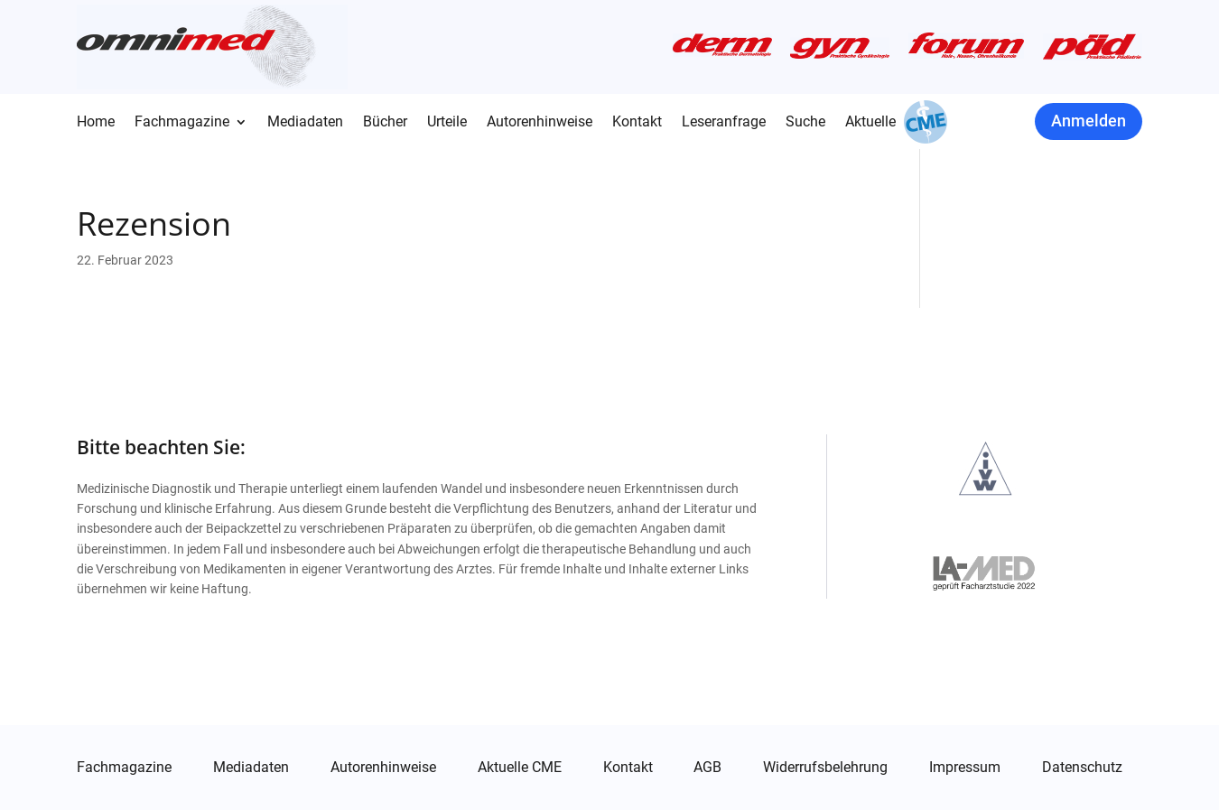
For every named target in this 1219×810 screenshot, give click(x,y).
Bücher (385, 123)
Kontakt (637, 123)
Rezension (154, 223)
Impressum (964, 767)
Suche (805, 123)
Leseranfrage (724, 123)
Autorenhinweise (539, 123)
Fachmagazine (182, 123)
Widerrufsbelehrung (825, 767)
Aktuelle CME (520, 767)
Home (96, 123)
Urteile (447, 123)
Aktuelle (870, 123)
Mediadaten (305, 123)
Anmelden (1088, 120)
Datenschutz (1082, 767)
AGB (707, 767)
